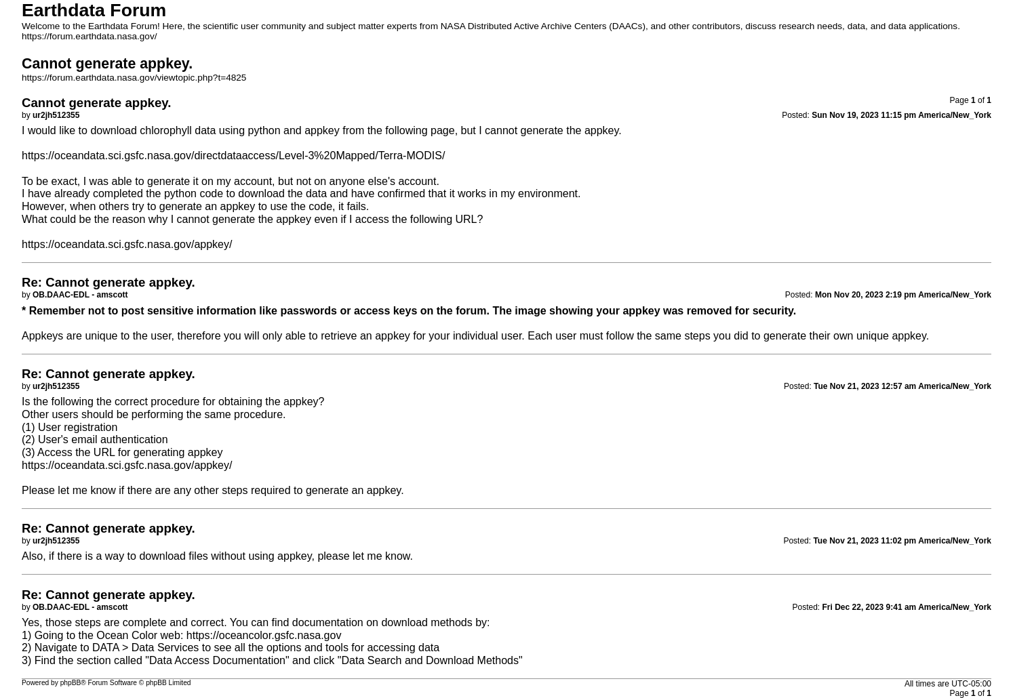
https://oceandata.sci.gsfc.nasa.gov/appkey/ (127, 244)
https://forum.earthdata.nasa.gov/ (89, 36)
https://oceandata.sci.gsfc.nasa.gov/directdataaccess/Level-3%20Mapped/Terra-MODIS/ (233, 155)
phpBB (70, 682)
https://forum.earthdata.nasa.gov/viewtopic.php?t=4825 (134, 78)
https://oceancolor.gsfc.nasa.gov (264, 635)
